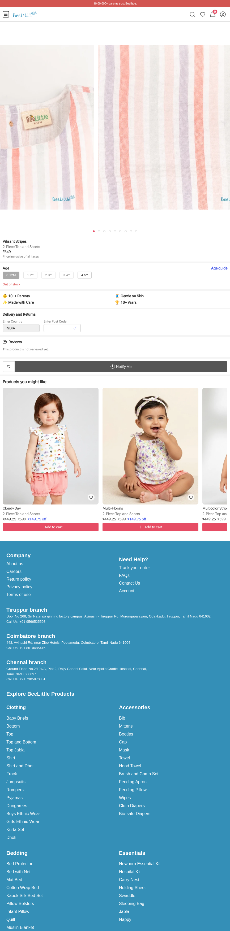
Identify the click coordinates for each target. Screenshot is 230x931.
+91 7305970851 (32, 679)
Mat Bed (14, 879)
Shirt (10, 758)
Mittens (126, 726)
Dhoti (11, 837)
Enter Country (12, 321)
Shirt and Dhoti (20, 766)
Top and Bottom (21, 742)
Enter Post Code (55, 321)
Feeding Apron (133, 782)
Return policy (18, 579)
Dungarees (16, 805)
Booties (126, 734)
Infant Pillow (17, 911)
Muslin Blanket (20, 927)
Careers (14, 571)
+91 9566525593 (32, 622)
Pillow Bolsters (20, 903)
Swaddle (127, 895)
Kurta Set (15, 829)
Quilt (10, 919)
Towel (124, 758)
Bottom (13, 726)
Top (9, 734)
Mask (124, 750)
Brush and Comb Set (139, 774)
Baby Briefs (17, 718)
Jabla (124, 911)
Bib (122, 718)
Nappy (125, 919)
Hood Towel (130, 766)
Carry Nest (129, 879)
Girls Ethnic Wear (22, 821)
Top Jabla (15, 750)
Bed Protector (19, 864)
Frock (11, 774)
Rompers (15, 790)
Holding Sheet (132, 887)
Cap (123, 742)
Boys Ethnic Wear (23, 813)
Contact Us (129, 583)
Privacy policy (19, 587)
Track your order (134, 567)
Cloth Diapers (132, 805)
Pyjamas (14, 797)
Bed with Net (18, 871)
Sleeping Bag (131, 903)
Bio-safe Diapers (134, 813)
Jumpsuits (15, 782)
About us (14, 564)
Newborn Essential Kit (140, 864)
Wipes (125, 797)
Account (126, 591)
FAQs (124, 575)
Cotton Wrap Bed (22, 887)
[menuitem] (6, 14)
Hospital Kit (129, 871)
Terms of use (18, 594)
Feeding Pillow (133, 790)
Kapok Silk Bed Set (24, 895)
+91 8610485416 (32, 648)
